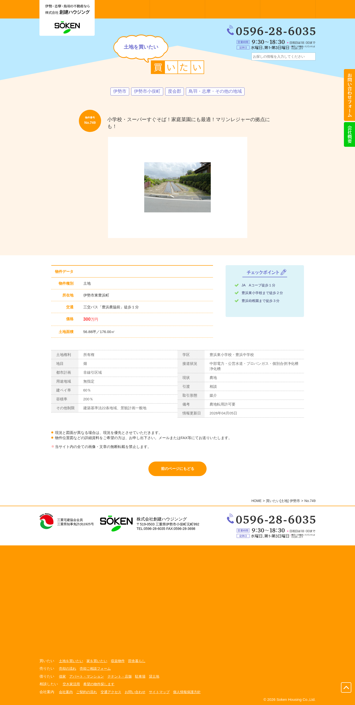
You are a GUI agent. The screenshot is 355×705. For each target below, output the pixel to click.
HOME (256, 501)
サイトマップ (159, 691)
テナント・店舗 (119, 676)
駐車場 (140, 676)
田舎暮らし (136, 661)
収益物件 (118, 661)
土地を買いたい (71, 661)
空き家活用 (71, 684)
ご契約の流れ (86, 691)
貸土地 (154, 676)
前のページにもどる (177, 469)
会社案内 (66, 691)
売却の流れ (67, 668)
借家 (62, 676)
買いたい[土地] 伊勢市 (283, 501)
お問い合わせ (135, 691)
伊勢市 (119, 91)
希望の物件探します (98, 684)
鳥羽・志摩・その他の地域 (215, 91)
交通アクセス (111, 691)
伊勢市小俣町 (147, 91)
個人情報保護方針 (187, 691)
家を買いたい (97, 661)
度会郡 (174, 91)
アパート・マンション (86, 676)
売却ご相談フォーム (95, 668)
